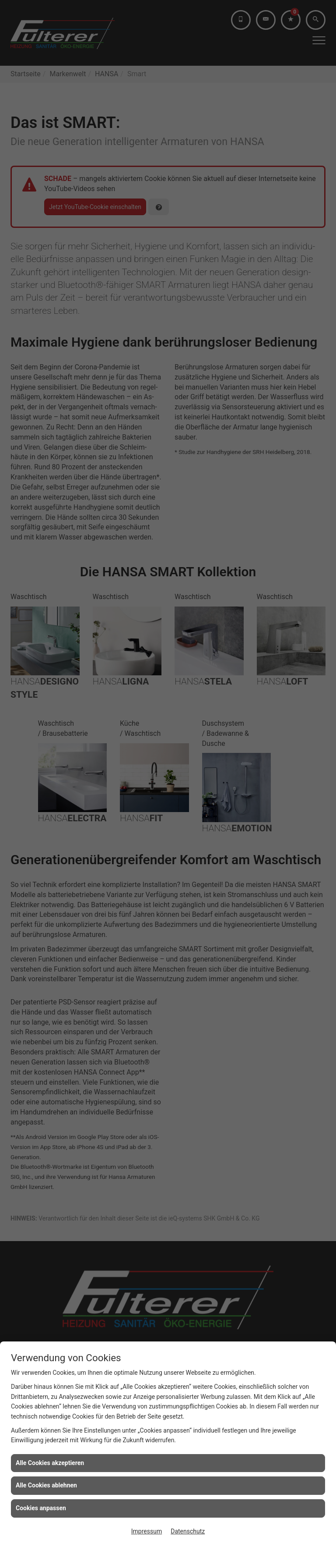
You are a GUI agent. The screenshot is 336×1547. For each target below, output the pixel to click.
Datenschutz (188, 1531)
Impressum (146, 1531)
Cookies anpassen (41, 1508)
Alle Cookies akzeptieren (50, 1462)
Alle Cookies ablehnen (46, 1485)
